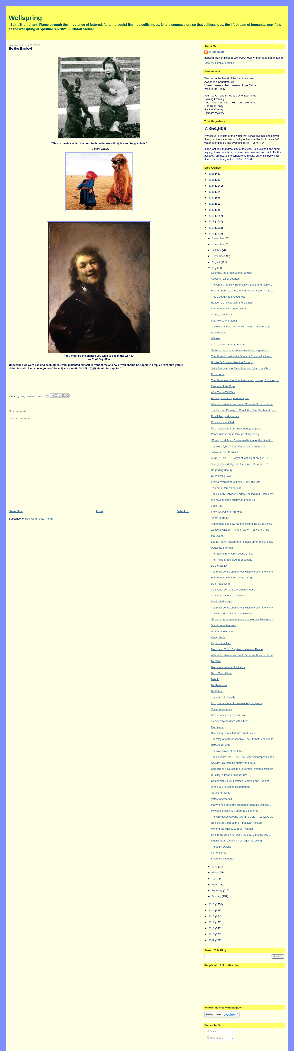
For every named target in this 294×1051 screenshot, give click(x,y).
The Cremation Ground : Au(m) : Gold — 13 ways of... (242, 816)
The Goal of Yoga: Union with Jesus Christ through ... (242, 326)
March (216, 884)
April (215, 878)
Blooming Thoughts (222, 858)
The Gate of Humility (223, 697)
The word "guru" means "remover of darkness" (238, 446)
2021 (211, 203)
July (214, 268)
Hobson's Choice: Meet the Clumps (232, 302)
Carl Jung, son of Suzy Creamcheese (233, 589)
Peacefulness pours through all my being (235, 434)
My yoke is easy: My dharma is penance (234, 810)
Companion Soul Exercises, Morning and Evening (240, 780)
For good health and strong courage (232, 577)
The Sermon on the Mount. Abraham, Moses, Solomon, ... (245, 380)
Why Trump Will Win (223, 392)
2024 (211, 185)
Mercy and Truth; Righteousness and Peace (237, 649)
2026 (211, 173)
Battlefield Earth (220, 744)
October (217, 250)
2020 (211, 209)
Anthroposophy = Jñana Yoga (228, 308)
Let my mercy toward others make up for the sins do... (242, 541)
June (215, 866)
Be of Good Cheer (222, 673)
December (218, 238)
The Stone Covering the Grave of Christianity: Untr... (242, 356)
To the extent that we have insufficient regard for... (240, 350)
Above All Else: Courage (225, 278)
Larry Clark (217, 52)
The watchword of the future (227, 751)
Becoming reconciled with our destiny (233, 733)
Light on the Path (221, 643)
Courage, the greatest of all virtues (231, 272)
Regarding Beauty (221, 470)
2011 (211, 928)
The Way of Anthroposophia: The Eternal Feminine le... (243, 739)
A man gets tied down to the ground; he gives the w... (242, 523)
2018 (211, 221)
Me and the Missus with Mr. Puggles (232, 828)
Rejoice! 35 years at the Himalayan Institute (236, 822)
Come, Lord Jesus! (222, 314)
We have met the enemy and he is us (233, 499)
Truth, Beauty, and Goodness (228, 296)
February (217, 890)
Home (99, 511)
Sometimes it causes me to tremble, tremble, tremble (242, 768)
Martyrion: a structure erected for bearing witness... (241, 804)
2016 (211, 233)
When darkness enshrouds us (228, 715)
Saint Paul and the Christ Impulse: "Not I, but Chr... (241, 368)
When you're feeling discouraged (230, 786)
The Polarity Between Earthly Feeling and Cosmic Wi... (243, 493)
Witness (215, 338)
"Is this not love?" (221, 792)
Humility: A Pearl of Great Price (229, 774)
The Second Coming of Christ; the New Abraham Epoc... (244, 410)
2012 (211, 922)
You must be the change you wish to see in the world (242, 571)
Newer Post (16, 511)
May (214, 872)
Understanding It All (222, 631)
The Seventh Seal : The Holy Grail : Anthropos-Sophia (243, 757)
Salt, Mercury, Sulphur (224, 320)
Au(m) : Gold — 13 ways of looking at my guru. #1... (241, 457)
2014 (211, 910)
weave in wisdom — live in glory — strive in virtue (240, 529)
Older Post (183, 511)
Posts (212, 1031)
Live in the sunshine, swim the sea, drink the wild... (241, 834)
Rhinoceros (218, 374)
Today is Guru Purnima (224, 452)
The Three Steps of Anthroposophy (231, 559)
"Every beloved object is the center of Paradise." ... (241, 464)
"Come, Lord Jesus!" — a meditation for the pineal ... (242, 440)
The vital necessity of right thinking (231, 613)
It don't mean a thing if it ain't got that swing (236, 840)
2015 (211, 904)
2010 (211, 934)
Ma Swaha (217, 535)
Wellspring (25, 17)
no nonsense (218, 852)
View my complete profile (219, 62)
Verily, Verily (218, 637)
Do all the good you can (225, 416)
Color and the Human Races (228, 344)
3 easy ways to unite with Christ (229, 721)
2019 (211, 215)
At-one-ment (218, 332)
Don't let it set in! (221, 583)
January (217, 896)
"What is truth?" (220, 517)
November (218, 244)
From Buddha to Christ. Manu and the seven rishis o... (243, 290)
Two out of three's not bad (226, 488)
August (216, 262)
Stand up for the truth (223, 625)
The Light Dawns (221, 846)
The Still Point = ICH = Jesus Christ (232, 553)
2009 (211, 940)
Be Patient (217, 691)
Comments (215, 1038)
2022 (211, 197)
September (218, 256)
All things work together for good (230, 398)
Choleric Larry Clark (223, 422)
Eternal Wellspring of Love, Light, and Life (235, 481)
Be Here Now (219, 685)
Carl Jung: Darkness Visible (227, 595)
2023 (211, 191)
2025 (211, 179)
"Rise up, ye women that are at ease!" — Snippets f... (242, 619)
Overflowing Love (221, 475)
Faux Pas (216, 505)
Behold (215, 679)
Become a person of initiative (228, 667)
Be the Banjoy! (219, 565)
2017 (211, 227)
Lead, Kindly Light (221, 601)
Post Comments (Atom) (39, 518)
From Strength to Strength (226, 511)
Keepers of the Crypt (223, 386)
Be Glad (216, 661)
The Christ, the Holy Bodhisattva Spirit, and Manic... (241, 284)
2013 (211, 916)
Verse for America (221, 709)
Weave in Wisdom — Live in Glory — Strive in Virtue (242, 404)
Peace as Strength (222, 547)
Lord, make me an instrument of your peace (236, 428)
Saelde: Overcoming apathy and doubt (233, 762)
